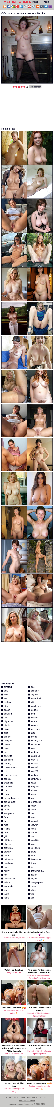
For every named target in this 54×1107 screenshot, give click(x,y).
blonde (6, 737)
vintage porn (35, 882)
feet (4, 825)
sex (31, 813)
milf (31, 702)
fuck (4, 832)
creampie (7, 783)
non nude (34, 729)
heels (5, 867)
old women (34, 744)
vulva (32, 886)
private (32, 790)
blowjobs (7, 740)
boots (5, 748)
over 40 (33, 760)
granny (6, 852)
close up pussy (9, 775)
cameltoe (7, 760)
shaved (33, 821)
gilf (4, 836)
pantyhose (34, 779)
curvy (5, 794)
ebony (5, 806)
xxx (31, 898)
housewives (8, 878)
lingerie (33, 694)
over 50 (33, 763)
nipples (32, 725)
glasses (6, 844)
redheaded (34, 802)
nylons (32, 737)
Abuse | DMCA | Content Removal (20, 1097)
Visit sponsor (35, 87)
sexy (31, 817)
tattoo (32, 852)
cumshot (6, 786)
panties (33, 775)
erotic (5, 809)
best (4, 717)
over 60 (33, 767)
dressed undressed (12, 798)
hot (4, 875)
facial (5, 817)
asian (5, 694)
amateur (6, 687)
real (31, 798)
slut (31, 836)
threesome (34, 859)
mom (31, 714)
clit (4, 771)
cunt (4, 790)
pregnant (33, 786)
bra (4, 752)
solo (31, 844)
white (32, 890)
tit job (32, 863)
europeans (7, 813)
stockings (34, 848)
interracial (7, 886)
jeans (5, 890)
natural (32, 721)
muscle (32, 717)
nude (31, 733)
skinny (32, 832)
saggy (32, 806)
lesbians (33, 691)
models (33, 710)
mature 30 (34, 756)
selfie (32, 809)
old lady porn (35, 740)
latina (5, 898)
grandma (7, 848)
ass (4, 698)
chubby (6, 763)
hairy (5, 855)
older (31, 748)
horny (5, 871)
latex (5, 894)
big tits (5, 725)
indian (5, 882)
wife (31, 894)
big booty (7, 721)
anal (4, 691)
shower (33, 825)
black (5, 733)
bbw (4, 706)
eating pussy (8, 802)
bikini (5, 729)
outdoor (33, 752)
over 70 (33, 771)
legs (31, 687)
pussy (32, 794)
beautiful (6, 714)
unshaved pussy (37, 871)
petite (32, 783)
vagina (32, 878)
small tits (33, 840)
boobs (5, 744)
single (32, 829)
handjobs (7, 863)
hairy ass (7, 859)
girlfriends (7, 840)
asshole (6, 702)
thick (31, 855)
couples (6, 779)
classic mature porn (12, 767)
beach (5, 710)
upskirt (32, 875)
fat (3, 821)
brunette (6, 756)
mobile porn (35, 706)
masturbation (35, 698)
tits (30, 867)
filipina (5, 829)
